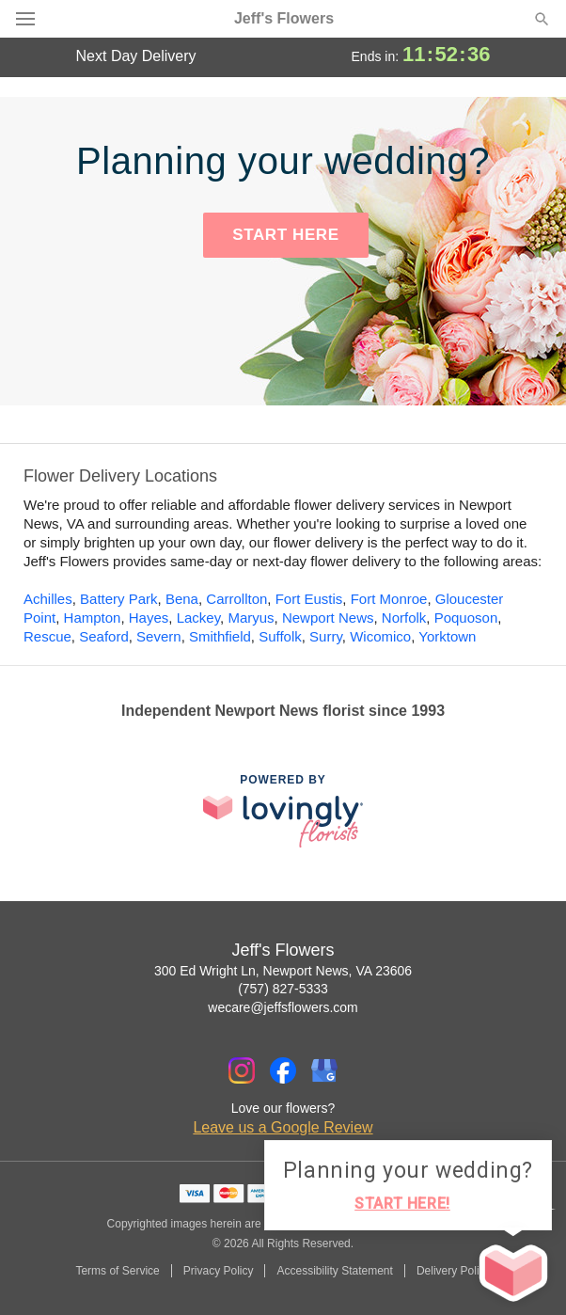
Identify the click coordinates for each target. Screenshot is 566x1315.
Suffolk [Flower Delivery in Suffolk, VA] (280, 636)
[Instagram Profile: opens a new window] (241, 1070)
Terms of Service (117, 1270)
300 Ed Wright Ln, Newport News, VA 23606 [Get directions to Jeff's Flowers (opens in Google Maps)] (283, 970)
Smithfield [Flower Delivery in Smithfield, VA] (220, 636)
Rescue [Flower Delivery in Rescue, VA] (47, 636)
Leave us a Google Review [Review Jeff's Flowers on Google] (282, 1127)
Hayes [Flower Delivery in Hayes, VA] (149, 618)
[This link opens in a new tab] (283, 810)
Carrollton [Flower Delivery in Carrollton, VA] (236, 599)
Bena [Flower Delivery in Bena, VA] (181, 599)
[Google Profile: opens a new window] (324, 1070)
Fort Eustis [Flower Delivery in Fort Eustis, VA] (309, 599)
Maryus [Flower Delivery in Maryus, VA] (251, 618)
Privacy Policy (218, 1270)
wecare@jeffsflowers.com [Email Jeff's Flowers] (282, 1007)
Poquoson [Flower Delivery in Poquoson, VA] (466, 618)
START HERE (285, 235)
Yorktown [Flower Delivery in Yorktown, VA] (447, 636)
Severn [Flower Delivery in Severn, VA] (158, 636)
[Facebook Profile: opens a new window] (283, 1070)
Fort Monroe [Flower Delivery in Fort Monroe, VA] (389, 599)
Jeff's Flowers (284, 18)
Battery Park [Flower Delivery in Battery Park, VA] (119, 599)
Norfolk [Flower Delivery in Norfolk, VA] (404, 618)
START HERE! (402, 1203)
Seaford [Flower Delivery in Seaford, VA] (104, 636)
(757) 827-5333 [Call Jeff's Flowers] (283, 988)
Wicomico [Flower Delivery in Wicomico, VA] (380, 636)
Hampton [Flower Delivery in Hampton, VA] (92, 618)
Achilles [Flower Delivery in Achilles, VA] (48, 599)
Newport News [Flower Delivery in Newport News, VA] (328, 618)
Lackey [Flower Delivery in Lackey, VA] (198, 618)
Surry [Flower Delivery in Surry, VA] (325, 636)
